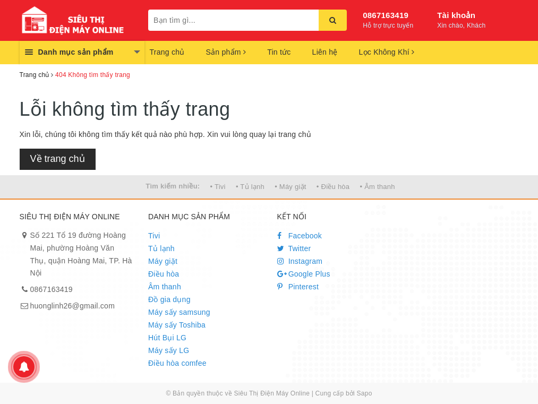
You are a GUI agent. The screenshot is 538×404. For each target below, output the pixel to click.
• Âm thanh (377, 187)
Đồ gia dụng (169, 299)
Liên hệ (325, 52)
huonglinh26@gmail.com (72, 306)
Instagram (300, 261)
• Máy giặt (290, 187)
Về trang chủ (57, 158)
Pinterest (298, 286)
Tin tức (279, 52)
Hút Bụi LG (167, 337)
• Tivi (218, 187)
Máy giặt (162, 261)
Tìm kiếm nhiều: (173, 186)
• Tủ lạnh (250, 187)
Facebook (299, 235)
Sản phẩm (226, 52)
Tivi (154, 235)
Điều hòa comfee (177, 363)
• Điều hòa (333, 187)
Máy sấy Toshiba (177, 325)
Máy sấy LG (168, 350)
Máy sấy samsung (179, 312)
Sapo (364, 393)
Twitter (294, 248)
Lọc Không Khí (387, 52)
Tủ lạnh (161, 248)
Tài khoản (456, 15)
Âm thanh (164, 286)
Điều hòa (163, 274)
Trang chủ (167, 52)
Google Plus (303, 274)
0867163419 (385, 15)
